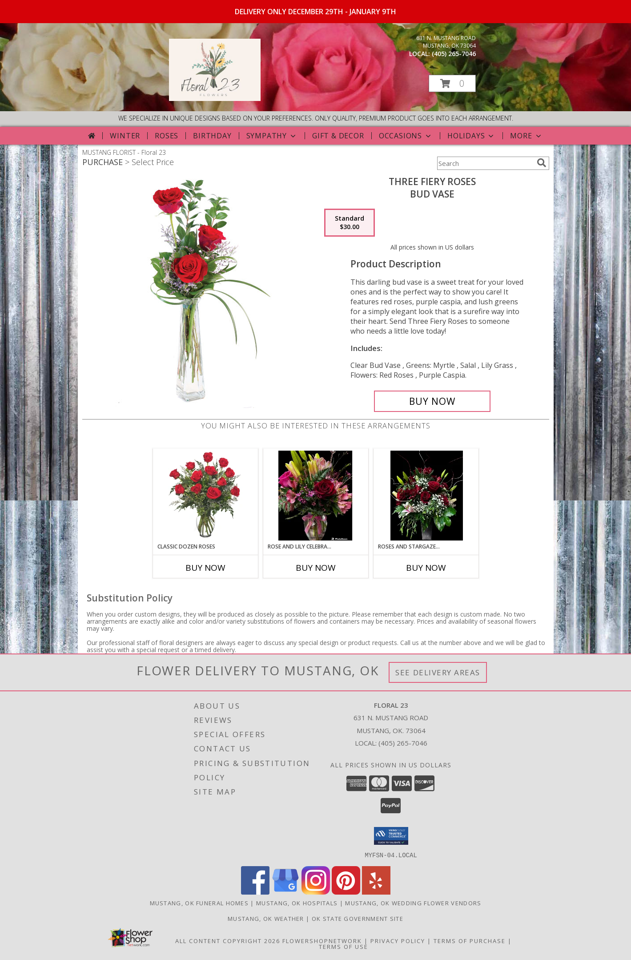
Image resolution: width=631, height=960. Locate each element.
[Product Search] (485, 163)
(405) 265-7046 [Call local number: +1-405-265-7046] (454, 53)
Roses (166, 136)
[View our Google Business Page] (285, 891)
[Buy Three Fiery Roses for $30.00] (432, 401)
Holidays (471, 136)
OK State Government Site (357, 918)
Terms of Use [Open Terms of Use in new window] (343, 946)
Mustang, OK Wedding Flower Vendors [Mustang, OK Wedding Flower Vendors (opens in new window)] (413, 903)
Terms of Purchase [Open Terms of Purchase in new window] (470, 940)
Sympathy (271, 136)
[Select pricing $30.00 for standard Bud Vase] (350, 223)
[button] (452, 83)
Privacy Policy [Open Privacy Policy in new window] (397, 940)
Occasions (406, 136)
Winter (125, 136)
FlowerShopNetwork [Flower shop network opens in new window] (322, 940)
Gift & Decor (338, 136)
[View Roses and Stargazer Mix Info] (426, 496)
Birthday (212, 136)
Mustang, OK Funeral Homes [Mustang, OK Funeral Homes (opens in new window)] (199, 903)
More (526, 136)
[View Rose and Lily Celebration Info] (315, 496)
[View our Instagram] (315, 891)
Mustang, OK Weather (266, 918)
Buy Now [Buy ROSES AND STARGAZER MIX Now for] (426, 567)
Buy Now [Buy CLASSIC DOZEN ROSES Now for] (205, 567)
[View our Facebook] (255, 891)
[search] (542, 163)
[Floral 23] (215, 98)
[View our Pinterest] (346, 891)
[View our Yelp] (376, 891)
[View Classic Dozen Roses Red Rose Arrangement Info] (205, 496)
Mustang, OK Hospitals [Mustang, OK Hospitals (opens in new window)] (297, 903)
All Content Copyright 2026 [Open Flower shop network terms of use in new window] (227, 940)
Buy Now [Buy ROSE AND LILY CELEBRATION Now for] (316, 567)
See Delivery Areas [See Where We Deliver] (437, 672)
